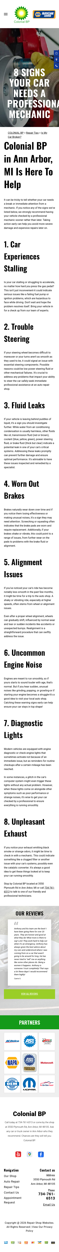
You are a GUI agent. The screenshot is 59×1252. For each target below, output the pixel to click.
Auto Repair (12, 1181)
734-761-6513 (25, 1122)
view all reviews (29, 993)
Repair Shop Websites (40, 1222)
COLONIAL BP (16, 132)
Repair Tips (32, 132)
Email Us (49, 1204)
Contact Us (11, 1192)
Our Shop (10, 1176)
